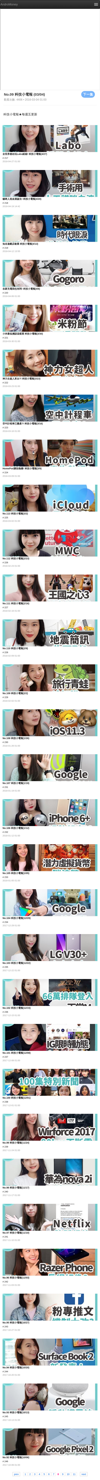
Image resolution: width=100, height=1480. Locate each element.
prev (16, 1474)
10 (68, 1474)
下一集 (88, 94)
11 (74, 1474)
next (83, 1474)
